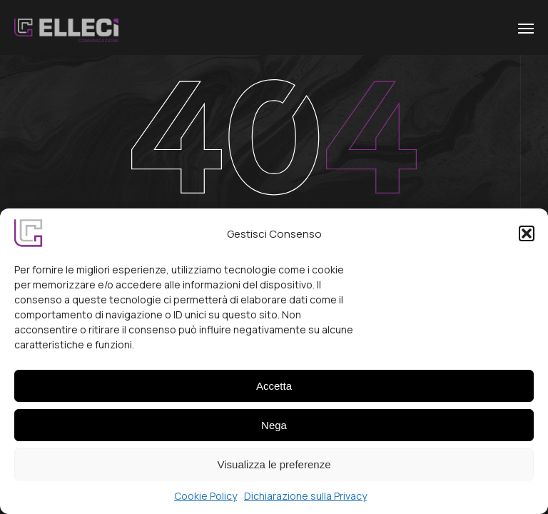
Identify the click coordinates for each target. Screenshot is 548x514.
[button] (526, 240)
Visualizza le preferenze (274, 470)
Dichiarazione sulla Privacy (305, 502)
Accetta (274, 392)
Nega (274, 431)
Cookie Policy (205, 502)
